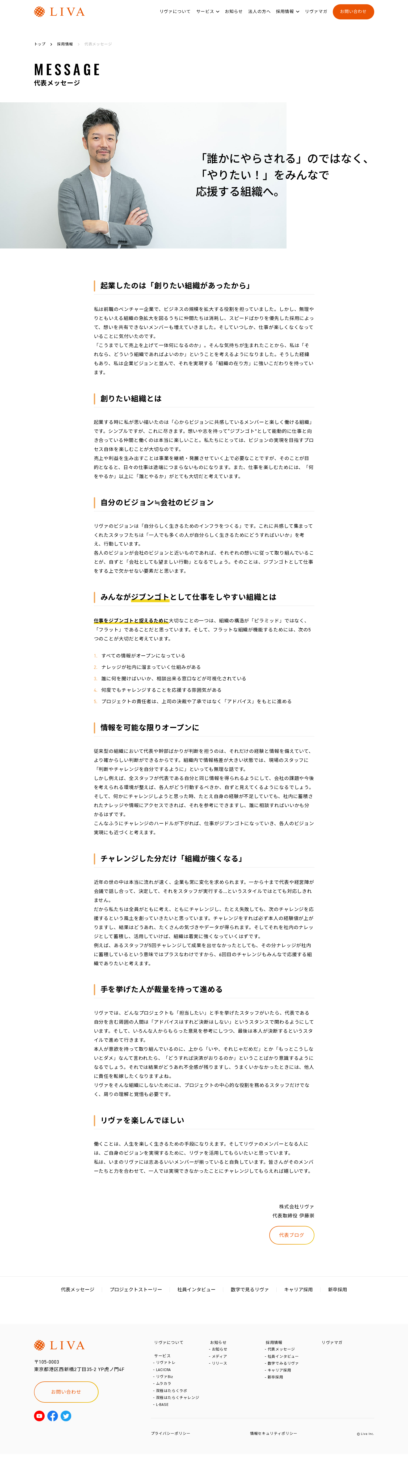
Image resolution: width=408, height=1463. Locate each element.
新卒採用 (337, 1289)
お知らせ (234, 15)
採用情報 (285, 15)
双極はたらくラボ (172, 1397)
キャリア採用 (298, 1289)
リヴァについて (175, 15)
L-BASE (163, 1413)
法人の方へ (259, 15)
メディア (220, 1359)
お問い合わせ (353, 15)
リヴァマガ (316, 15)
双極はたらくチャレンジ (178, 1405)
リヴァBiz (165, 1381)
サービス (205, 15)
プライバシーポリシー (171, 1442)
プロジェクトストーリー (136, 1289)
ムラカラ (164, 1389)
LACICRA (164, 1373)
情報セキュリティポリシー (273, 1442)
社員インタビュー (196, 1289)
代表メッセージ (77, 1289)
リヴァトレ (166, 1365)
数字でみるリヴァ (284, 1367)
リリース (220, 1367)
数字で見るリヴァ (250, 1289)
